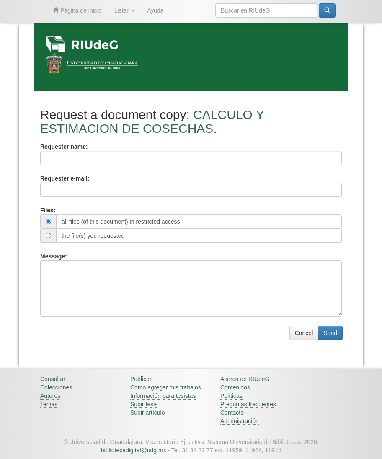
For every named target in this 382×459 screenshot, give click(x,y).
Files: (48, 210)
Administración (239, 421)
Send (330, 333)
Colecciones (56, 387)
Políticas (231, 395)
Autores (50, 395)
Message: (53, 256)
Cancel (304, 333)
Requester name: (64, 146)
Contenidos (235, 387)
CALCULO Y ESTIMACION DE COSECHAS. (152, 121)
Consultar (52, 379)
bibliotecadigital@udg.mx (133, 450)
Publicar (141, 379)
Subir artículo (147, 412)
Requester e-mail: (64, 178)
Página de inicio (77, 10)
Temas (48, 404)
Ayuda (155, 10)
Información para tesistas (163, 395)
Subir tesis (143, 404)
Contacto (232, 412)
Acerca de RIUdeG (245, 379)
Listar (124, 10)
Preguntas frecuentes (248, 404)
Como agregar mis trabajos (165, 387)
